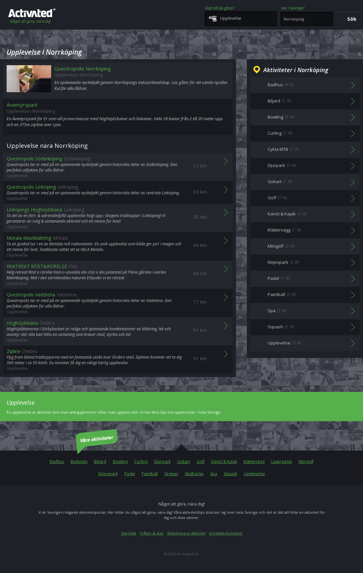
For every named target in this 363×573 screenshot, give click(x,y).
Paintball (150, 474)
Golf (201, 461)
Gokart (183, 461)
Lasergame (281, 461)
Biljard (100, 461)
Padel (129, 474)
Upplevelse (254, 474)
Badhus (57, 461)
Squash (230, 474)
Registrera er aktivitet (186, 533)
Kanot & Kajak (224, 461)
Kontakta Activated (225, 533)
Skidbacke (194, 474)
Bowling (120, 461)
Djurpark (162, 461)
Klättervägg (254, 461)
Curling (141, 461)
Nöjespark (108, 474)
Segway (171, 474)
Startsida (128, 533)
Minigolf (306, 461)
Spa (213, 474)
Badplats (79, 461)
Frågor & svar (152, 533)
